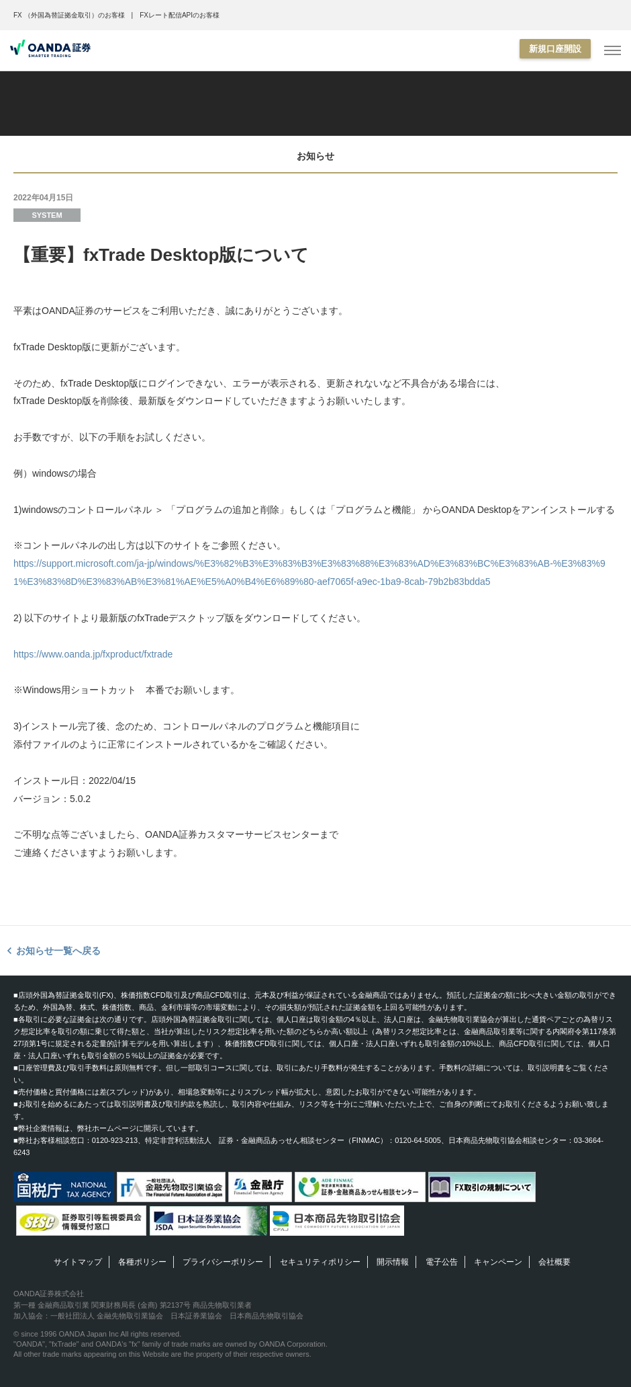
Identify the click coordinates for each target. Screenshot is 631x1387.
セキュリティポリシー (320, 1262)
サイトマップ (78, 1262)
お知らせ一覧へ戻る (58, 950)
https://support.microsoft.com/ (75, 563)
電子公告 (442, 1262)
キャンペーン (498, 1262)
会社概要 (554, 1262)
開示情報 (393, 1262)
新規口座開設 (555, 49)
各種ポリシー (142, 1262)
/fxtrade (157, 654)
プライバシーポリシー (223, 1262)
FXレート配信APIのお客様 (180, 15)
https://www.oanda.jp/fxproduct (77, 654)
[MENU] (612, 50)
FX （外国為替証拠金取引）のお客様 (69, 15)
